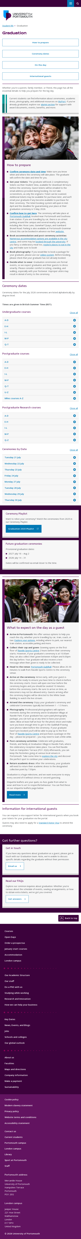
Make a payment (13, 1081)
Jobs (7, 1031)
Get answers (15, 899)
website (59, 231)
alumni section (48, 104)
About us (9, 1057)
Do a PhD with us (13, 986)
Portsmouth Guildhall (20, 216)
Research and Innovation (18, 998)
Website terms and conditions (20, 1117)
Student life (8, 25)
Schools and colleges (16, 1036)
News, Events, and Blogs (17, 1025)
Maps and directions (15, 1069)
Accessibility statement (17, 1123)
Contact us (10, 1131)
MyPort (62, 101)
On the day (40, 65)
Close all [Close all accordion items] (74, 312)
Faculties (9, 1063)
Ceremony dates (40, 54)
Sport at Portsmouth (16, 1160)
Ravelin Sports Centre (28, 650)
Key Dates (10, 1019)
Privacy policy (12, 1111)
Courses (9, 931)
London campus (13, 960)
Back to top (68, 918)
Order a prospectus (15, 942)
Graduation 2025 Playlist (21, 529)
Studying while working (17, 992)
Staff (7, 1165)
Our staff (9, 981)
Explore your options (24, 640)
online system (47, 254)
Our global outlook (15, 1042)
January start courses (16, 948)
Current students (14, 1137)
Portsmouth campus (15, 1142)
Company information (16, 1075)
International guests (40, 76)
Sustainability (12, 1086)
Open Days (10, 937)
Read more (15, 795)
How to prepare (40, 42)
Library (8, 1154)
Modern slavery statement (19, 1105)
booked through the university (50, 241)
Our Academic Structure (17, 975)
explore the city (50, 756)
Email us (12, 866)
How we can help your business (21, 1004)
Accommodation (13, 954)
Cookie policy (12, 1099)
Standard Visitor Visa (49, 822)
